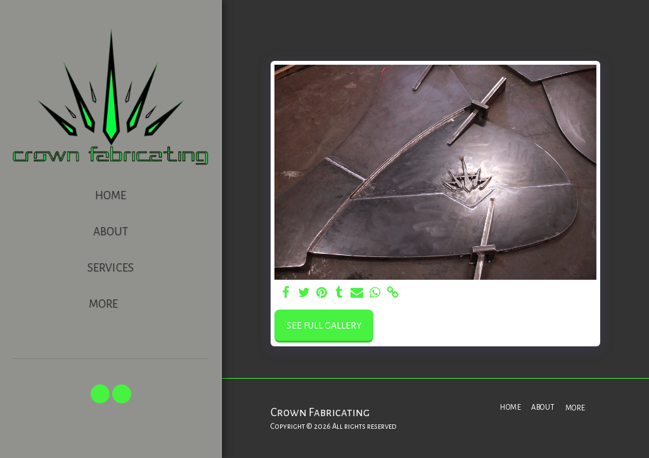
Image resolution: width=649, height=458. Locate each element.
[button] (100, 393)
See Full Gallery (324, 325)
